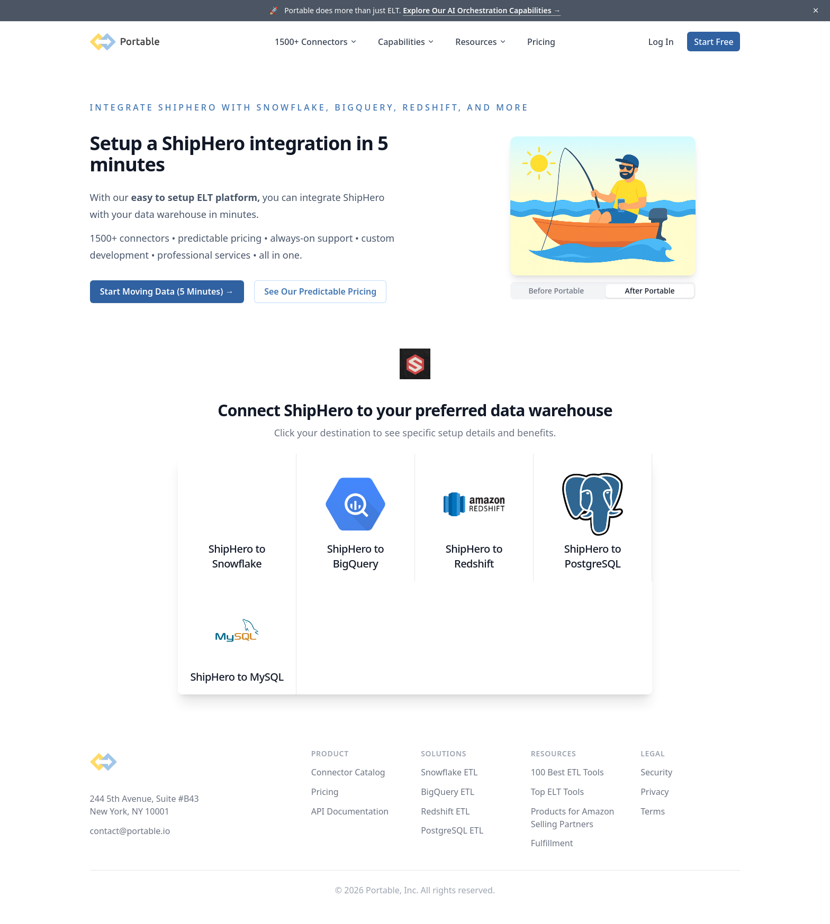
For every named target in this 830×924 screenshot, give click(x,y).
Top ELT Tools (557, 792)
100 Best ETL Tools (567, 772)
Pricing (541, 42)
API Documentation (350, 811)
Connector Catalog (348, 772)
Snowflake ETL (449, 772)
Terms (652, 811)
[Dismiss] (815, 11)
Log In (661, 42)
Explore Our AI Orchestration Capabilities (482, 10)
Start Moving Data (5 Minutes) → (167, 291)
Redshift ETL (445, 811)
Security (656, 772)
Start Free (713, 42)
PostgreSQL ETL (452, 830)
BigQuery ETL (447, 792)
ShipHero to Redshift (474, 556)
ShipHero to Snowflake (237, 556)
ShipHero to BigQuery (355, 556)
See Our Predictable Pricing (320, 291)
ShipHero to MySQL (236, 677)
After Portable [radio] (649, 291)
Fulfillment (552, 843)
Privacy (654, 792)
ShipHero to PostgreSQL (592, 556)
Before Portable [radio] (556, 291)
